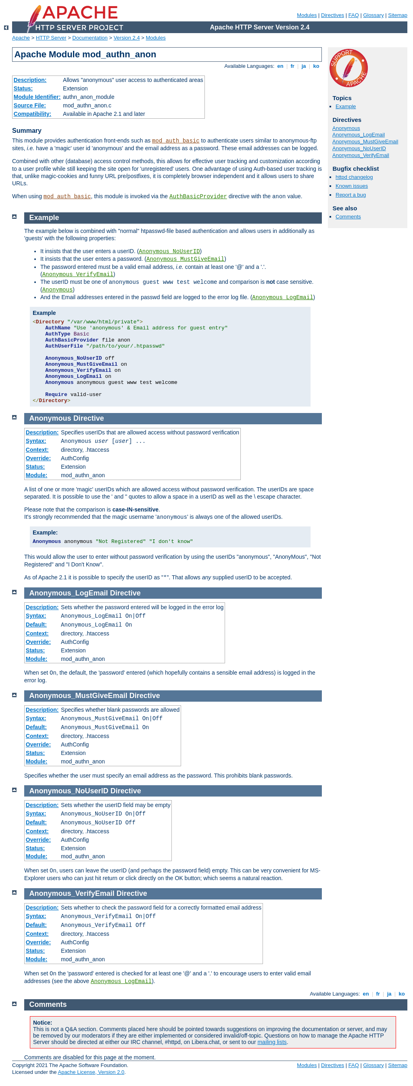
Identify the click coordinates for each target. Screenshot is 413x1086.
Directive (88, 418)
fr (292, 66)
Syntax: (36, 441)
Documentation (89, 38)
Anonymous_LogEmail (358, 135)
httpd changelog (354, 177)
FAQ (353, 15)
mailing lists (271, 1042)
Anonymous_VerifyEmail (360, 155)
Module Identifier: (37, 97)
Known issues (352, 186)
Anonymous (346, 128)
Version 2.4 (127, 38)
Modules (307, 15)
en (280, 66)
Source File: (30, 105)
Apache (21, 38)
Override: (38, 458)
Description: (30, 80)
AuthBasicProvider (198, 196)
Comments (348, 217)
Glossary (373, 15)
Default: (36, 624)
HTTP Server (51, 38)
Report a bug (351, 195)
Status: (23, 88)
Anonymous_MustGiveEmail (365, 141)
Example (346, 106)
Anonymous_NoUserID (359, 148)
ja (303, 66)
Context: (37, 450)
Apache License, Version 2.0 (91, 1072)
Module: (37, 475)
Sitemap (397, 15)
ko (316, 66)
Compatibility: (32, 114)
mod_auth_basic (176, 141)
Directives (332, 15)
